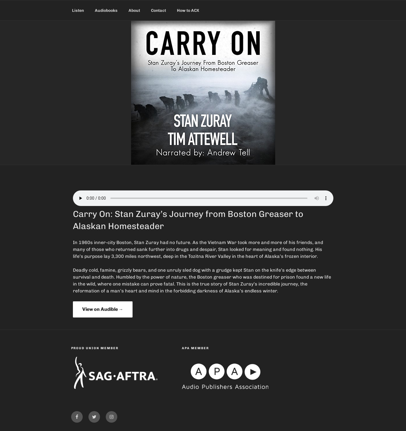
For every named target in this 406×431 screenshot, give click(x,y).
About (134, 10)
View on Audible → (102, 309)
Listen (78, 10)
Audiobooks (106, 10)
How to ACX (188, 10)
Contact (158, 10)
